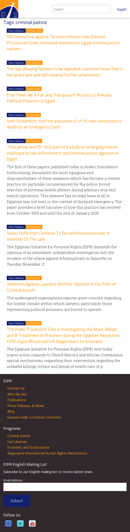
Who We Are (16, 394)
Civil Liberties (17, 441)
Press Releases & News (25, 405)
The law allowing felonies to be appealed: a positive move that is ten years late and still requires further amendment (65, 72)
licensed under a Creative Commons (34, 417)
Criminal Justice (18, 435)
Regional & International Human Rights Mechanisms (47, 453)
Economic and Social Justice (28, 447)
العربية (122, 9)
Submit (17, 500)
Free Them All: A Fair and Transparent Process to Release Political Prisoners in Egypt (59, 98)
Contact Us (16, 388)
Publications (16, 399)
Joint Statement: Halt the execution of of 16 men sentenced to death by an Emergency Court (64, 124)
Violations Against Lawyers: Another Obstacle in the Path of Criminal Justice (61, 287)
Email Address (14, 480)
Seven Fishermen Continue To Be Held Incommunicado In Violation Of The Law (58, 236)
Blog (10, 411)
